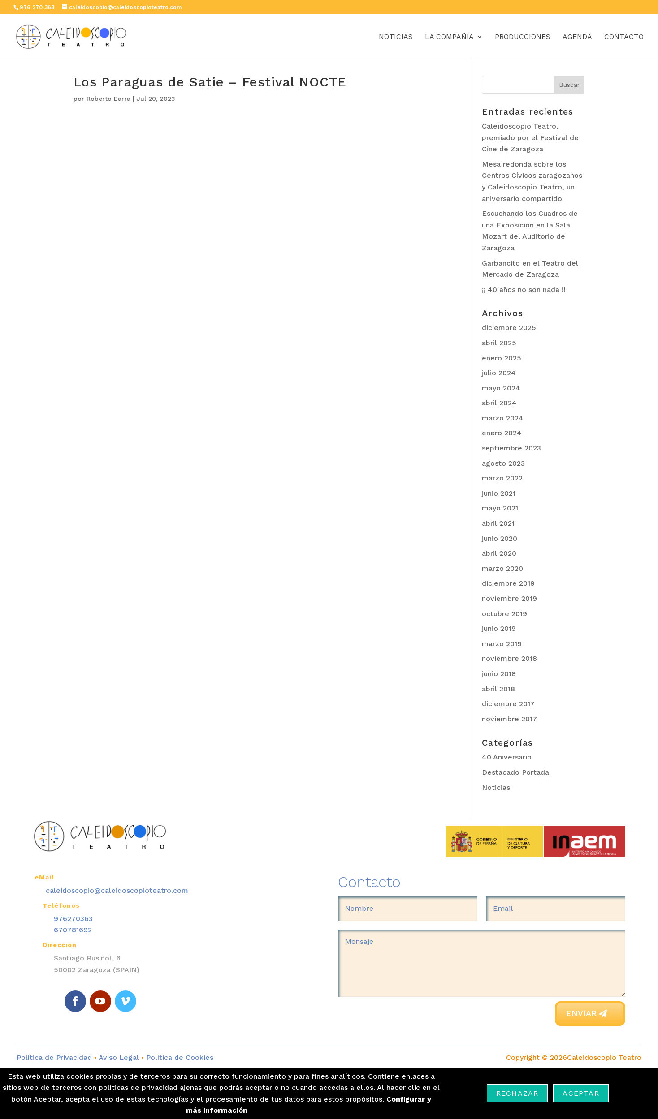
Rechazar (517, 1093)
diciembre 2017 (508, 703)
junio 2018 (499, 673)
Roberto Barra (108, 98)
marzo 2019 (502, 643)
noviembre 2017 (509, 719)
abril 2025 (499, 343)
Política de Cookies (178, 1057)
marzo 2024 (503, 418)
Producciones (522, 37)
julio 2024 (499, 373)
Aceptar (581, 1093)
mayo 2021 (500, 508)
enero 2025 (501, 358)
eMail (44, 877)
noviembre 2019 (509, 598)
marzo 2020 (502, 568)
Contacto (624, 37)
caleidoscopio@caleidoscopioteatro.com (117, 890)
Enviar (581, 1013)
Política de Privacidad (54, 1057)
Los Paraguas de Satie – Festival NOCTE (210, 82)
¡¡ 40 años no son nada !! (523, 289)
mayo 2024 (501, 388)
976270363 (73, 918)
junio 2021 (498, 493)
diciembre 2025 (509, 327)
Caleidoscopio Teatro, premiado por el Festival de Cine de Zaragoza (530, 137)
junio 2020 (499, 538)
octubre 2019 (504, 613)
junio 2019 (499, 628)
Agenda (577, 37)
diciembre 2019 (508, 583)
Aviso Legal (119, 1057)
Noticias (396, 37)
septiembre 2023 (511, 448)
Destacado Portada (515, 772)
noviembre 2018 (509, 658)
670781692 (73, 930)
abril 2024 (499, 403)
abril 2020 (499, 553)
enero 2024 (502, 433)
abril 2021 (498, 523)
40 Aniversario (507, 757)
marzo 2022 (502, 478)
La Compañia (449, 37)
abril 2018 (498, 689)
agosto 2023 (503, 463)
